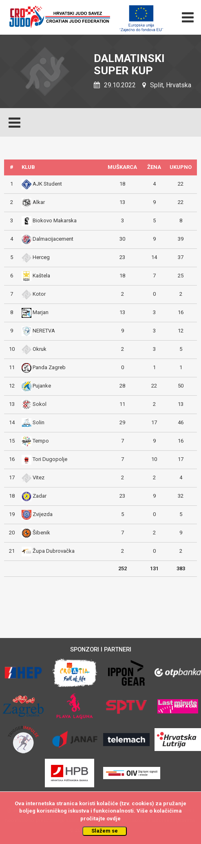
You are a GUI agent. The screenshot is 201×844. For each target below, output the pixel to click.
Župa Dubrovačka (54, 551)
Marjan (41, 312)
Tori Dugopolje (50, 459)
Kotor (39, 294)
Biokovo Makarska (55, 220)
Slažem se (104, 831)
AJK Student (47, 184)
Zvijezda (43, 514)
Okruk (39, 349)
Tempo (41, 441)
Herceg (41, 257)
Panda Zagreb (49, 367)
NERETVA (44, 331)
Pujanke (42, 386)
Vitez (38, 477)
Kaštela (41, 275)
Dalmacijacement (53, 239)
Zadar (39, 496)
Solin (38, 422)
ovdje (113, 818)
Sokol (39, 404)
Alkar (39, 202)
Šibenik (41, 532)
